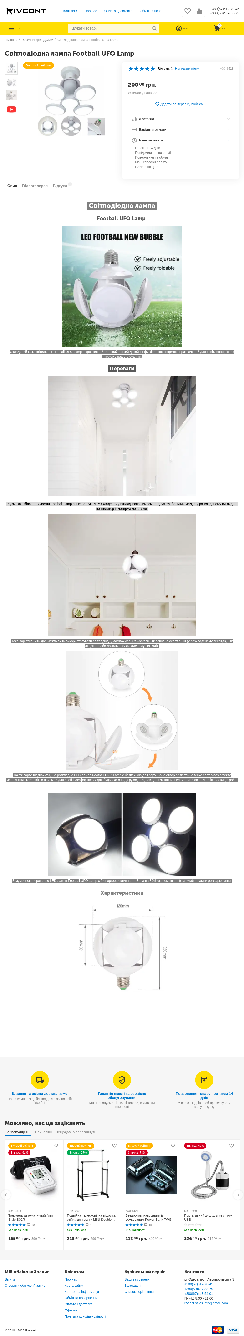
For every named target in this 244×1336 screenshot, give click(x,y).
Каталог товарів (34, 28)
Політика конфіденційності (85, 1316)
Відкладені (132, 1285)
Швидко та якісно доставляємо (39, 1093)
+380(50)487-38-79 (220, 13)
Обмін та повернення (152, 11)
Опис (14, 186)
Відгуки (73, 185)
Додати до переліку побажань (180, 104)
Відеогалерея (41, 186)
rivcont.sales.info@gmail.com (206, 1303)
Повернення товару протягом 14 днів (204, 1095)
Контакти (66, 11)
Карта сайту (74, 1285)
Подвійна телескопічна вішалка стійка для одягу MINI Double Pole (91, 1218)
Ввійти (10, 1279)
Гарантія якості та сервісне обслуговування (122, 1095)
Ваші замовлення (137, 1279)
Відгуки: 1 (165, 68)
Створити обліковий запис (25, 1285)
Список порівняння (139, 1292)
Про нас (87, 11)
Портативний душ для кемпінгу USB (208, 1217)
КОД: (223, 68)
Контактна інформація (82, 1292)
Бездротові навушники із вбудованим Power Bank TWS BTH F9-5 (148, 1218)
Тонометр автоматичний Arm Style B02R (30, 1217)
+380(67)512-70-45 (220, 8)
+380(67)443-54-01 (198, 1294)
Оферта (71, 1310)
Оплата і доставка (115, 11)
